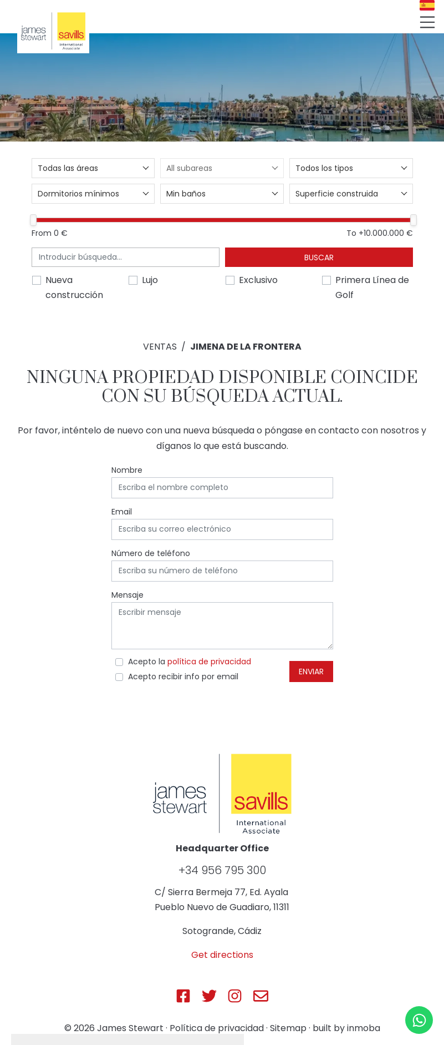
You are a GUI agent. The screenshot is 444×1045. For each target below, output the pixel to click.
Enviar (311, 671)
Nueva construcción (74, 287)
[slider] (33, 220)
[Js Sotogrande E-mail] (260, 995)
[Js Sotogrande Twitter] (209, 995)
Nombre (126, 470)
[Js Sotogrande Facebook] (183, 995)
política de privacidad (209, 661)
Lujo (150, 280)
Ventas (160, 346)
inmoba (363, 1028)
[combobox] (93, 168)
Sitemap (288, 1028)
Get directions (222, 954)
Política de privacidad (217, 1028)
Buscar (319, 257)
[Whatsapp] (419, 1020)
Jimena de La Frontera (246, 346)
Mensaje (127, 594)
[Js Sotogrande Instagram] (234, 995)
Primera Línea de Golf (372, 287)
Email (121, 511)
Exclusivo (258, 280)
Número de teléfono (150, 553)
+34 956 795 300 (222, 870)
